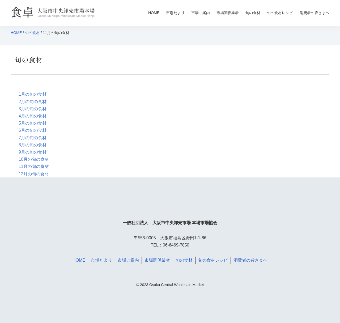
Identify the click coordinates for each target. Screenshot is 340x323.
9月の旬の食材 (32, 152)
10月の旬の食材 (34, 159)
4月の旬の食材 (32, 116)
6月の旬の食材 (32, 130)
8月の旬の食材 (32, 145)
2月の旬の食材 (32, 101)
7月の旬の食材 (32, 137)
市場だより (175, 13)
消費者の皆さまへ (314, 13)
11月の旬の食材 (34, 166)
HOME (153, 13)
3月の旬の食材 (32, 109)
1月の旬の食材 (32, 94)
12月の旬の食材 (34, 174)
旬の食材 (252, 13)
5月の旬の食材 (32, 123)
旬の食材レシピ (280, 13)
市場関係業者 (227, 13)
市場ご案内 (200, 13)
